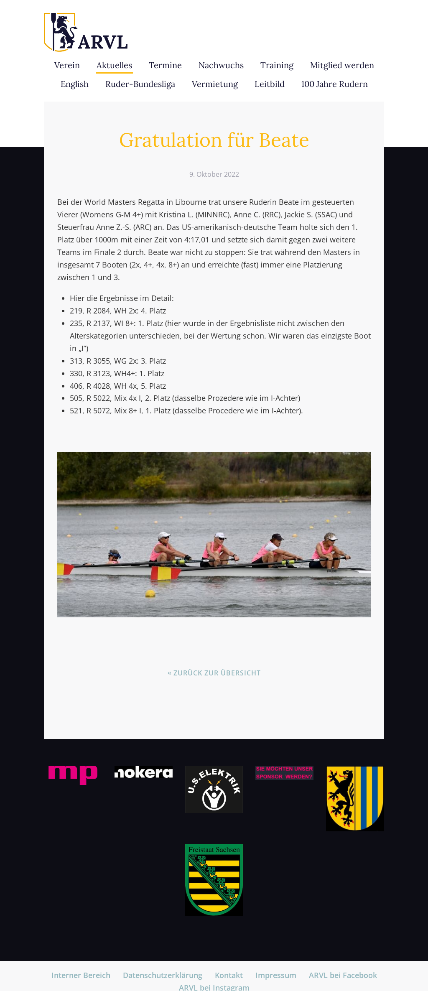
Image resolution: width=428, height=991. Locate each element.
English (75, 84)
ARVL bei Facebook (343, 975)
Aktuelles (114, 65)
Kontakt (229, 975)
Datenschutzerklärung (162, 975)
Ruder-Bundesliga (140, 84)
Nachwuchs (221, 65)
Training (276, 65)
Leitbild (270, 84)
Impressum (275, 975)
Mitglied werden (342, 65)
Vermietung (215, 84)
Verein (67, 65)
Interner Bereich (80, 975)
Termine (165, 65)
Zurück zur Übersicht (217, 673)
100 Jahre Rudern (334, 84)
